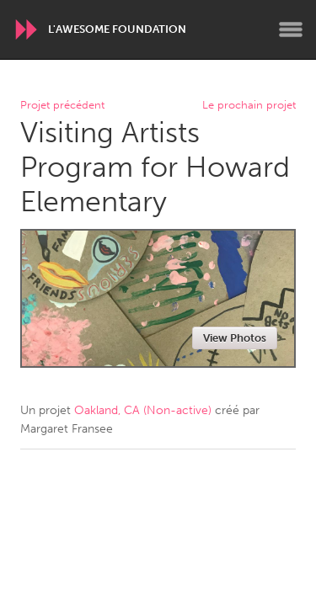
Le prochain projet (249, 105)
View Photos (234, 338)
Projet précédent (62, 105)
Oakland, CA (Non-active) (143, 410)
